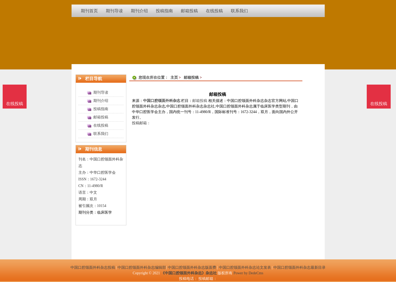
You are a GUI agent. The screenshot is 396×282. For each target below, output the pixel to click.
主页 (174, 78)
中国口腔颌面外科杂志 (161, 101)
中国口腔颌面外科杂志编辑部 (142, 267)
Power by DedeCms (248, 273)
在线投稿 (378, 103)
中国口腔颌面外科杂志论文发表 (245, 267)
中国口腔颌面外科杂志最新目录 (299, 267)
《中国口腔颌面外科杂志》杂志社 (189, 273)
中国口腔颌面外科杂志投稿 (92, 267)
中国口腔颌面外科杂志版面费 (192, 267)
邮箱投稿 (191, 78)
